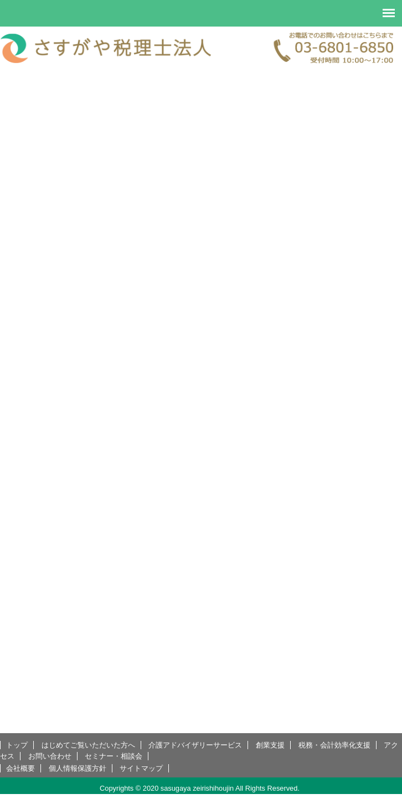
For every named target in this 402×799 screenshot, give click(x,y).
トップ (17, 745)
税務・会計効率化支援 (334, 745)
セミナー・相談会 (113, 756)
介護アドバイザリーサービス (195, 745)
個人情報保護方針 (77, 768)
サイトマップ (141, 768)
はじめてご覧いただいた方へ (88, 745)
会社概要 (20, 768)
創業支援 (270, 745)
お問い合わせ (49, 756)
